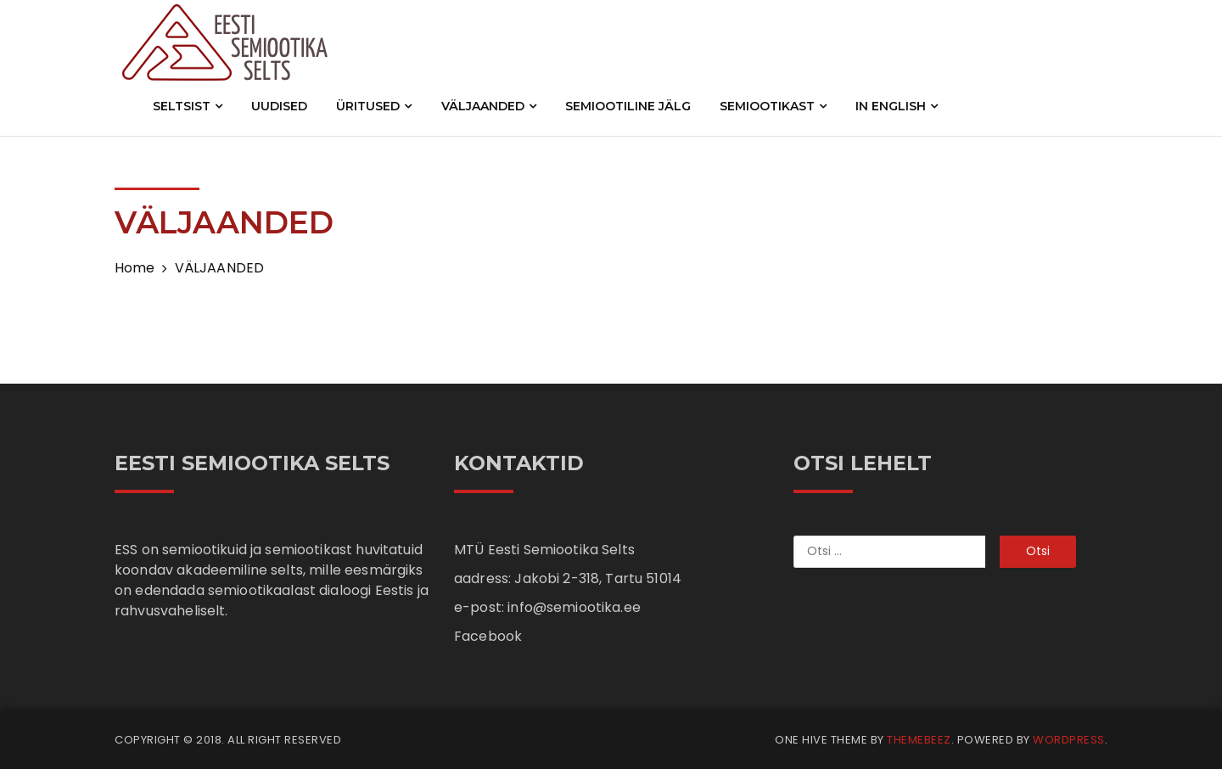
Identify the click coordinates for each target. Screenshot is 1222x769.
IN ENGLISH (896, 106)
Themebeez (919, 740)
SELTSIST (187, 106)
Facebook (488, 636)
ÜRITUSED (374, 106)
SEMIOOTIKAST (773, 106)
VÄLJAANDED (488, 106)
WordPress (1069, 740)
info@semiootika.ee (574, 607)
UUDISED (279, 106)
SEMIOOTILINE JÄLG (628, 106)
